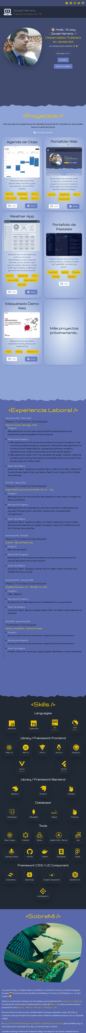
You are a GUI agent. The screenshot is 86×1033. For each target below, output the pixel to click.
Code (12, 205)
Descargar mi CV (63, 53)
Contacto (63, 60)
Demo (31, 205)
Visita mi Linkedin (63, 66)
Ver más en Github (43, 132)
